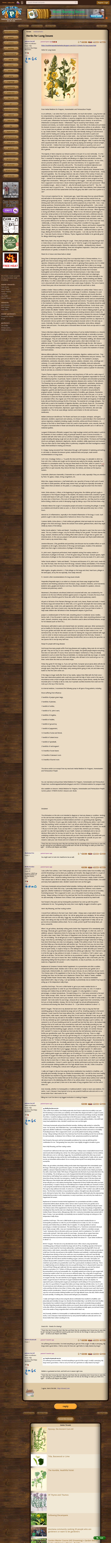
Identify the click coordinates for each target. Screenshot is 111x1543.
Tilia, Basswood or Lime (59, 1456)
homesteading (11, 54)
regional (11, 115)
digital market (11, 154)
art (11, 104)
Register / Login (103, 2)
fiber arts (11, 98)
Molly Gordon (29, 867)
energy (11, 59)
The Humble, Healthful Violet (61, 1470)
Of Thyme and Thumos (58, 1495)
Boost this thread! (65, 1419)
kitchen (10, 70)
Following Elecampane (58, 1515)
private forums (11, 170)
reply (65, 1406)
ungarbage (10, 82)
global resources (10, 137)
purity (11, 76)
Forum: (28, 31)
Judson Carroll (30, 41)
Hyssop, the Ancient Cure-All (60, 1429)
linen (102, 463)
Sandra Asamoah (30, 1339)
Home (4, 2)
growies (11, 37)
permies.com (11, 159)
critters (11, 43)
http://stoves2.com (63, 1388)
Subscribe (11, 2)
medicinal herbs (38, 31)
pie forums (10, 165)
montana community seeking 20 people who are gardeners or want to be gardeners (69, 1530)
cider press (11, 142)
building (11, 48)
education (11, 120)
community (11, 87)
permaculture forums (11, 32)
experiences (11, 131)
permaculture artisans (10, 109)
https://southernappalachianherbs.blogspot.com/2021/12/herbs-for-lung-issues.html (68, 45)
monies (10, 65)
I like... (26, 56)
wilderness (10, 93)
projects (11, 148)
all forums (11, 176)
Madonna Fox (29, 853)
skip (11, 126)
